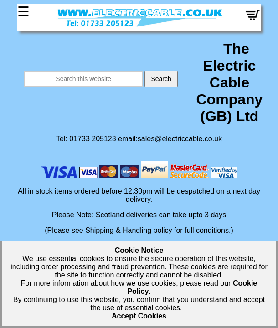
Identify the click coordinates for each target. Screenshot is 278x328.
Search (161, 78)
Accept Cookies (139, 316)
